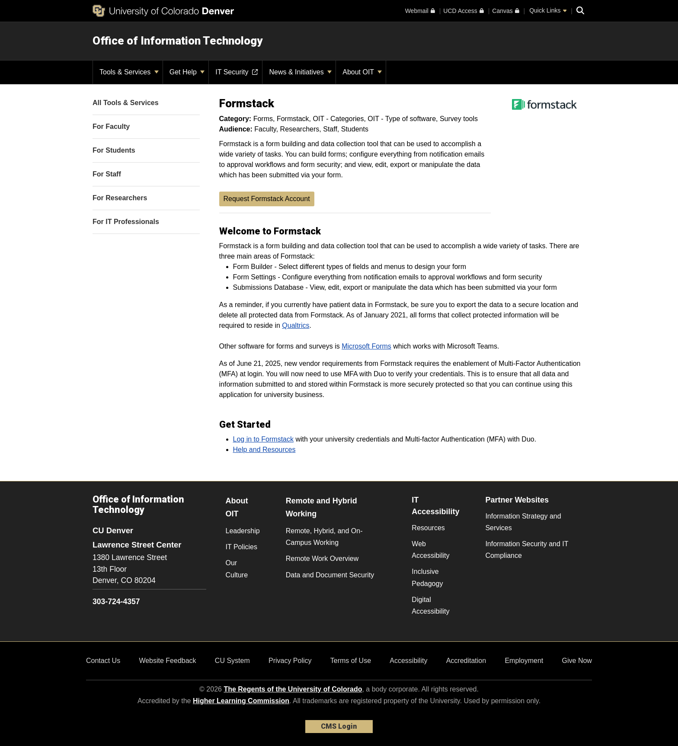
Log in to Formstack (263, 439)
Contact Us (103, 660)
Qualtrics (295, 325)
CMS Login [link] (339, 726)
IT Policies (242, 547)
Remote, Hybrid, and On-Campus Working (324, 536)
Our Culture (237, 568)
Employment (524, 660)
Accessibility (408, 660)
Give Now (577, 660)
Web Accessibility (430, 549)
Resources (428, 527)
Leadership (243, 531)
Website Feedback (167, 660)
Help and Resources (264, 449)
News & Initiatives (300, 72)
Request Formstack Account (267, 198)
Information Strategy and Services (523, 521)
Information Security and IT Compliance (526, 549)
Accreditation (466, 660)
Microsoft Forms (366, 346)
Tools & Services (129, 72)
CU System (232, 660)
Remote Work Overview (322, 558)
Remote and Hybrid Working (321, 507)
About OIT (362, 72)
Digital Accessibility (430, 605)
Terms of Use (350, 660)
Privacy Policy (290, 660)
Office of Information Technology (177, 40)
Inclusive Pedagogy (427, 577)
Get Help (187, 72)
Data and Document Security (330, 575)
